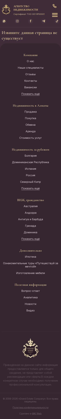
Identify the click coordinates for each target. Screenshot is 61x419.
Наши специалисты (30, 67)
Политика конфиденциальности (30, 407)
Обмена (30, 124)
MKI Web (37, 413)
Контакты (30, 80)
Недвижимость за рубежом (30, 150)
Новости (30, 304)
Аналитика (30, 297)
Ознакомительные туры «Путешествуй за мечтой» (30, 265)
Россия (30, 175)
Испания (30, 168)
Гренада (30, 225)
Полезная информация (31, 285)
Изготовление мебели (30, 273)
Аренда (30, 131)
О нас (30, 61)
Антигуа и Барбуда (30, 219)
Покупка (30, 118)
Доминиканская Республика (30, 162)
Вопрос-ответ (30, 290)
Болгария (31, 155)
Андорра (30, 212)
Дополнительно (30, 251)
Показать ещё (30, 93)
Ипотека (30, 256)
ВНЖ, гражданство (30, 200)
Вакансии (30, 87)
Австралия (31, 206)
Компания (31, 55)
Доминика (30, 232)
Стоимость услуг (30, 137)
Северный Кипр (30, 181)
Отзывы (30, 74)
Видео (30, 310)
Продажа (30, 111)
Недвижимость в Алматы (30, 106)
